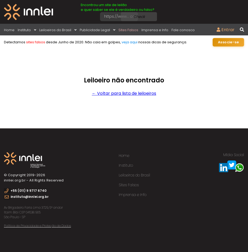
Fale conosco (183, 30)
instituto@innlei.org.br (30, 196)
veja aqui (129, 42)
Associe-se (228, 42)
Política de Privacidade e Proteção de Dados (37, 225)
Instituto (27, 30)
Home (9, 30)
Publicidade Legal (97, 30)
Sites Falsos (128, 30)
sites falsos (35, 42)
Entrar (226, 30)
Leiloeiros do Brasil (58, 30)
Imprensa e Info (154, 30)
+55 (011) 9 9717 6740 (28, 190)
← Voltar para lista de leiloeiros (124, 93)
